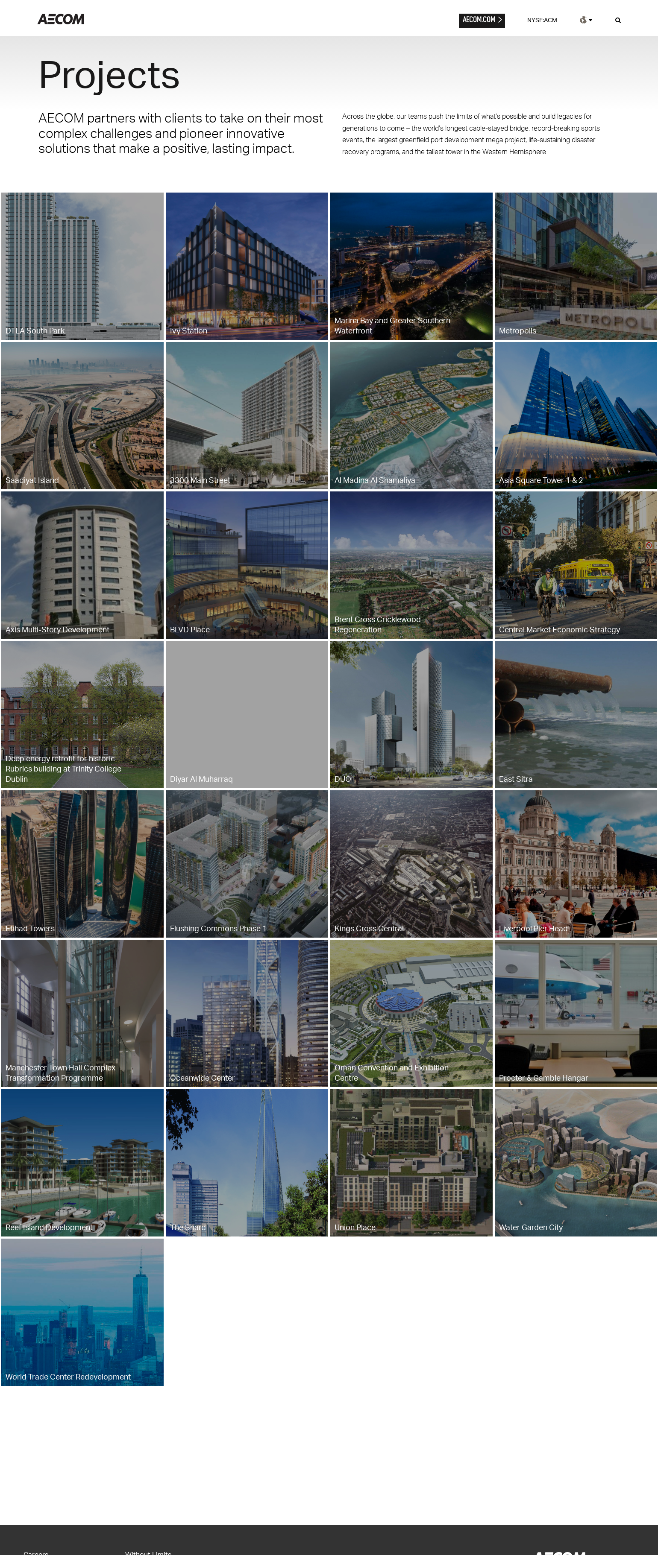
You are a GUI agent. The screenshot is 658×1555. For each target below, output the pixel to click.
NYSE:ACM (542, 19)
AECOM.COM (479, 19)
